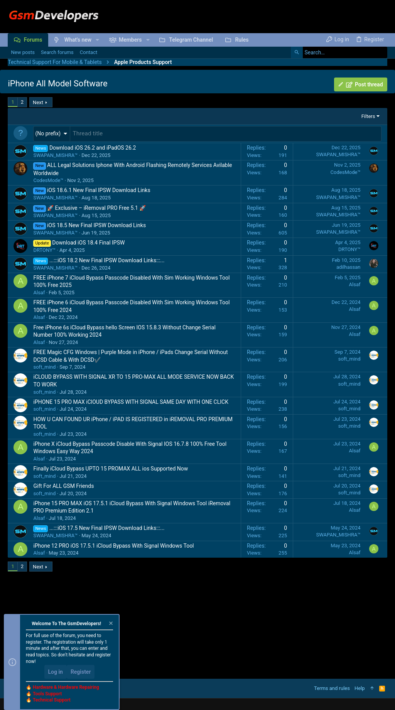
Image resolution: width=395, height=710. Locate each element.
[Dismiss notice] (110, 624)
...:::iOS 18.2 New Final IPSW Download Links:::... (107, 259)
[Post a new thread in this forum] (225, 133)
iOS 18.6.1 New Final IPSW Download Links (98, 189)
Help (359, 688)
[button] (97, 40)
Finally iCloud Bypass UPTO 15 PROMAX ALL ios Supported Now (110, 468)
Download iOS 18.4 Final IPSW (88, 242)
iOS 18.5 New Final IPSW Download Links (96, 224)
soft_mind (44, 366)
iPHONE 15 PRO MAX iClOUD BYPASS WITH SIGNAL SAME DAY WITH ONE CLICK (130, 401)
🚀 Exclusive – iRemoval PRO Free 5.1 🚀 (96, 207)
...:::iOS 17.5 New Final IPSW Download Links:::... (107, 527)
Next (38, 102)
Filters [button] (368, 116)
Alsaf (39, 292)
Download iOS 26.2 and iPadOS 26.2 (92, 147)
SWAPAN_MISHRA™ (55, 154)
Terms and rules (332, 688)
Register (81, 672)
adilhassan (348, 266)
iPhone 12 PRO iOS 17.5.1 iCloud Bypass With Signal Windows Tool (113, 545)
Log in (55, 672)
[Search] (339, 52)
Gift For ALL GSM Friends (63, 485)
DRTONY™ (44, 249)
